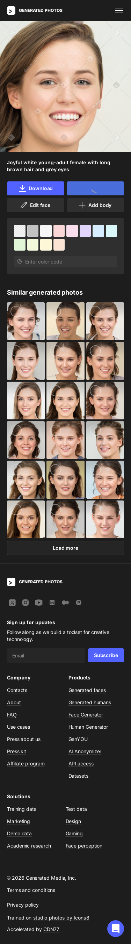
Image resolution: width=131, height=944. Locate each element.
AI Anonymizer (85, 751)
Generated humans (89, 702)
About (14, 702)
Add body (94, 205)
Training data (22, 809)
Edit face (35, 205)
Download (35, 188)
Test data (76, 809)
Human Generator (88, 727)
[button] (115, 928)
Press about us (24, 739)
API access (81, 763)
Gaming (74, 833)
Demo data (19, 833)
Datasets (78, 776)
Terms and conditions (31, 890)
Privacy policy (23, 905)
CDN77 (51, 929)
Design (73, 821)
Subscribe (106, 655)
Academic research (29, 846)
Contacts (17, 690)
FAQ (12, 715)
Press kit (16, 751)
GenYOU (78, 739)
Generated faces (87, 690)
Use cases (18, 727)
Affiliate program (26, 763)
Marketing (18, 821)
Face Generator (85, 715)
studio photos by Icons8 (61, 918)
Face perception (84, 846)
